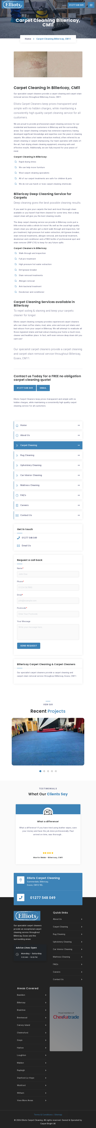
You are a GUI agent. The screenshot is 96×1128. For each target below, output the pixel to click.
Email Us (24, 545)
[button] (40, 771)
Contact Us (24, 515)
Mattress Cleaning (28, 485)
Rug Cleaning (25, 455)
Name (20, 568)
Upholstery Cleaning (29, 465)
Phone (20, 581)
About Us (23, 435)
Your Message (23, 621)
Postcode (22, 608)
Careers (22, 505)
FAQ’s (21, 495)
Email (20, 595)
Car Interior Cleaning (29, 475)
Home (28, 39)
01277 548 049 (27, 537)
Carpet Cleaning (26, 445)
